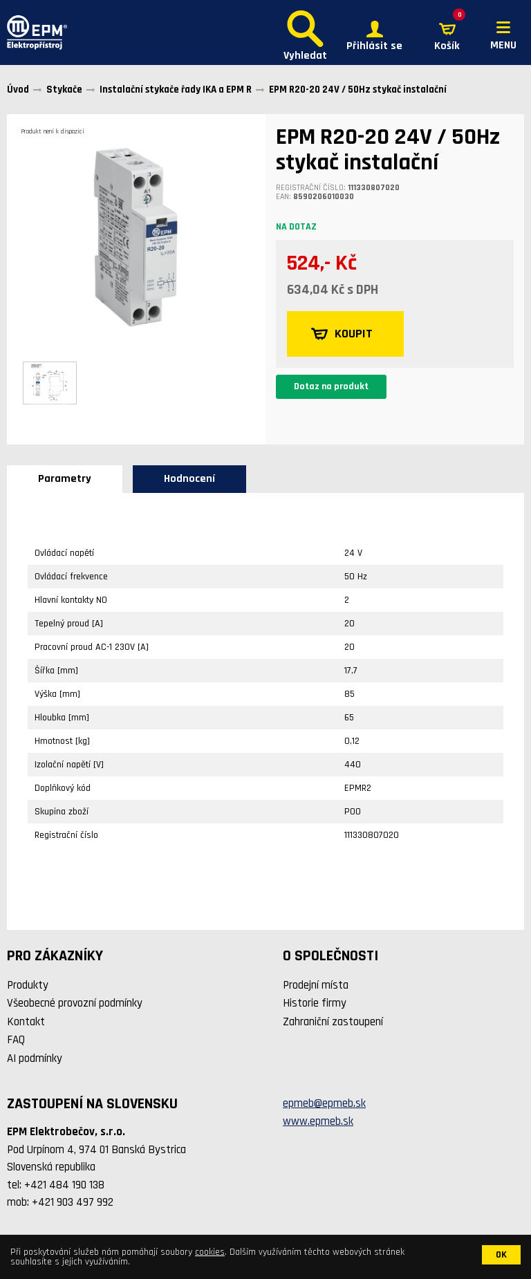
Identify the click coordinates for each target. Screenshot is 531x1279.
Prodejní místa (315, 985)
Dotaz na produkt (331, 386)
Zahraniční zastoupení (333, 1021)
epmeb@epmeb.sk (324, 1103)
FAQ (16, 1039)
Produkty (27, 985)
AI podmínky (34, 1058)
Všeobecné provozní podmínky (74, 1003)
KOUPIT (342, 334)
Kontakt (26, 1021)
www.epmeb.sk (318, 1121)
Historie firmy (314, 1003)
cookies (210, 1252)
